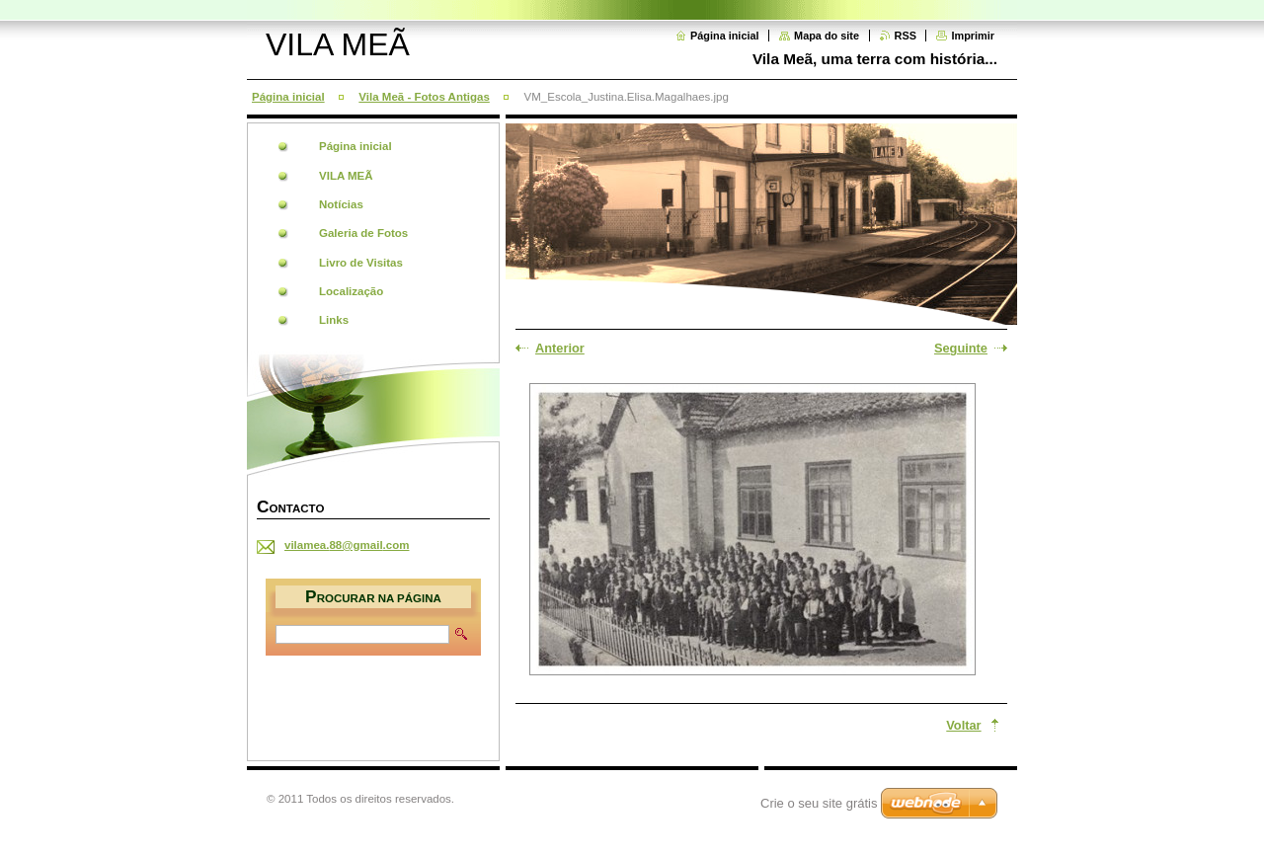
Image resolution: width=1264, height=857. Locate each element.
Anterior (560, 348)
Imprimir (972, 35)
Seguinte (961, 348)
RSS (905, 35)
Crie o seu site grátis (819, 803)
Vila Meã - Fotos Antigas (423, 97)
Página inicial (724, 35)
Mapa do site (826, 35)
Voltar (963, 725)
